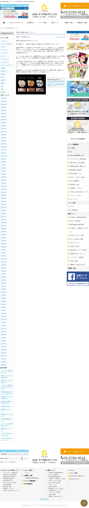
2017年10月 (4, 319)
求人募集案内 (28, 484)
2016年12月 (4, 349)
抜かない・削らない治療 (9, 482)
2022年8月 (3, 161)
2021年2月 (3, 216)
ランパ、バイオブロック (7, 65)
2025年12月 (4, 101)
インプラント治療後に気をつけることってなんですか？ (7, 387)
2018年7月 (3, 292)
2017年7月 (3, 328)
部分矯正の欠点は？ (6, 406)
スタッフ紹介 (43, 22)
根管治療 (3, 80)
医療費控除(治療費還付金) (32, 478)
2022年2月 (3, 180)
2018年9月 (3, 286)
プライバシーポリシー (77, 476)
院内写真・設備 (7, 486)
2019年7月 (3, 274)
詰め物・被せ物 (53, 486)
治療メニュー (56, 22)
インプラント (4, 40)
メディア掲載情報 (73, 144)
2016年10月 (4, 355)
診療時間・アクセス (8, 488)
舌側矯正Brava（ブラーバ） (56, 490)
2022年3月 (3, 177)
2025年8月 (3, 110)
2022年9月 (3, 158)
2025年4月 (3, 122)
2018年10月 (4, 283)
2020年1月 (3, 255)
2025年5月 (3, 119)
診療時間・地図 (82, 22)
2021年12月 (4, 186)
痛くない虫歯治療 (53, 474)
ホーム (3, 22)
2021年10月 (4, 192)
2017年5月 (3, 334)
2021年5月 (3, 207)
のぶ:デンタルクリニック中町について (15, 22)
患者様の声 (30, 22)
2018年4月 (3, 301)
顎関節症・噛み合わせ (55, 496)
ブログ (27, 472)
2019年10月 (4, 264)
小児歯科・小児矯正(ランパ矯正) (57, 478)
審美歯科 (3, 74)
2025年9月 (3, 107)
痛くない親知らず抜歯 (54, 482)
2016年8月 (3, 361)
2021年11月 (4, 189)
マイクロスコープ (5, 62)
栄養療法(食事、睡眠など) (10, 476)
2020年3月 (3, 249)
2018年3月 (3, 304)
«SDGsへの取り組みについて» (11, 490)
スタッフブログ (4, 52)
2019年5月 (3, 280)
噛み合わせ (3, 71)
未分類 (2, 77)
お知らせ (3, 46)
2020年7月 (3, 237)
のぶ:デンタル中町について (76, 155)
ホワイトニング (4, 59)
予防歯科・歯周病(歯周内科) (56, 472)
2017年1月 (3, 346)
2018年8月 (3, 289)
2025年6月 (3, 116)
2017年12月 (4, 313)
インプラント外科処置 (6, 43)
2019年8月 (3, 271)
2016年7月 (3, 364)
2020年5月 (3, 243)
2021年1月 (3, 219)
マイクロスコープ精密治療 (10, 472)
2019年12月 (4, 258)
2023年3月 (3, 149)
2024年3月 (3, 134)
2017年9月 (3, 322)
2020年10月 (4, 228)
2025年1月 (3, 131)
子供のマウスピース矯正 (55, 480)
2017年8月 (3, 325)
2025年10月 (4, 104)
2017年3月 (3, 340)
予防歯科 (3, 68)
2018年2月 (3, 307)
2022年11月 (4, 152)
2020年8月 (3, 234)
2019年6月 (3, 277)
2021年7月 (3, 201)
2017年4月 (3, 337)
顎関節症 (3, 92)
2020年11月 (4, 225)
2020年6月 (3, 240)
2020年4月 (3, 246)
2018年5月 (3, 298)
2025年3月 (3, 125)
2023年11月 (4, 146)
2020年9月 (3, 231)
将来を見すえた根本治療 (9, 474)
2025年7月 (3, 113)
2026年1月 (3, 98)
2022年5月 (3, 171)
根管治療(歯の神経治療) (55, 476)
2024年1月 (3, 140)
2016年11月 (4, 352)
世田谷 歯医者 (44, 499)
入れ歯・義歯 (52, 494)
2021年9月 (3, 195)
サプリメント (4, 49)
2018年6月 (3, 295)
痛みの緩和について (8, 480)
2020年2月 (3, 252)
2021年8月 (3, 198)
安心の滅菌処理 (7, 484)
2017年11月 (4, 316)
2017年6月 (3, 331)
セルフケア (3, 55)
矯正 (2, 86)
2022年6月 (3, 168)
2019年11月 (4, 261)
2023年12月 (4, 143)
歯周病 (2, 83)
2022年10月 (4, 155)
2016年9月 (3, 358)
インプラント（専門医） (55, 492)
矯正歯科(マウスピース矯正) (56, 488)
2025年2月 (3, 128)
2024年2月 (3, 137)
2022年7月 (3, 165)
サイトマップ (74, 479)
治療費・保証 (68, 22)
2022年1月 (3, 183)
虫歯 (2, 89)
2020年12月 (4, 222)
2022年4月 (3, 174)
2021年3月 (3, 213)
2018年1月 (3, 310)
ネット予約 (71, 148)
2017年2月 (3, 343)
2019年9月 (3, 267)
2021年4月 (3, 210)
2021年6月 (3, 204)
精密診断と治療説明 (8, 478)
